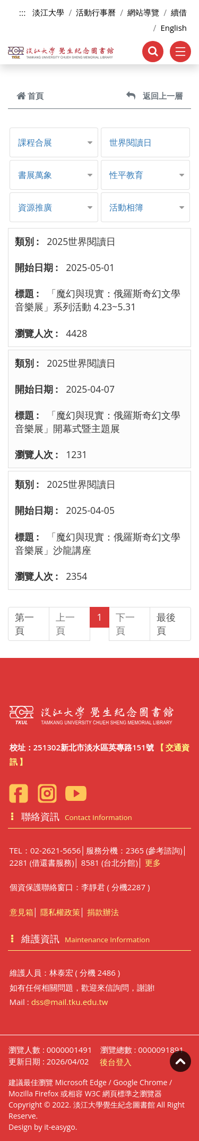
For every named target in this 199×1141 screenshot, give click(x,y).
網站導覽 (143, 12)
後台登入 (116, 1062)
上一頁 (65, 624)
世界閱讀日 (130, 142)
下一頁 (125, 624)
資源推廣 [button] (35, 207)
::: (22, 13)
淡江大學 (48, 12)
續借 (179, 12)
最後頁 (166, 624)
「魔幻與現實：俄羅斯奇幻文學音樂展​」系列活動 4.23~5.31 (97, 300)
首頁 (30, 95)
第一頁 (24, 624)
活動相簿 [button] (126, 207)
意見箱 (21, 912)
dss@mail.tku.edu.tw (69, 1001)
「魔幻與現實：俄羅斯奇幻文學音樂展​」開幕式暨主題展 (97, 422)
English (173, 27)
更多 (153, 862)
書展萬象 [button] (35, 175)
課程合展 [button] (35, 142)
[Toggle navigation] (180, 51)
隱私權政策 (60, 912)
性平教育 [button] (126, 175)
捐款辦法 (103, 912)
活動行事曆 (96, 12)
